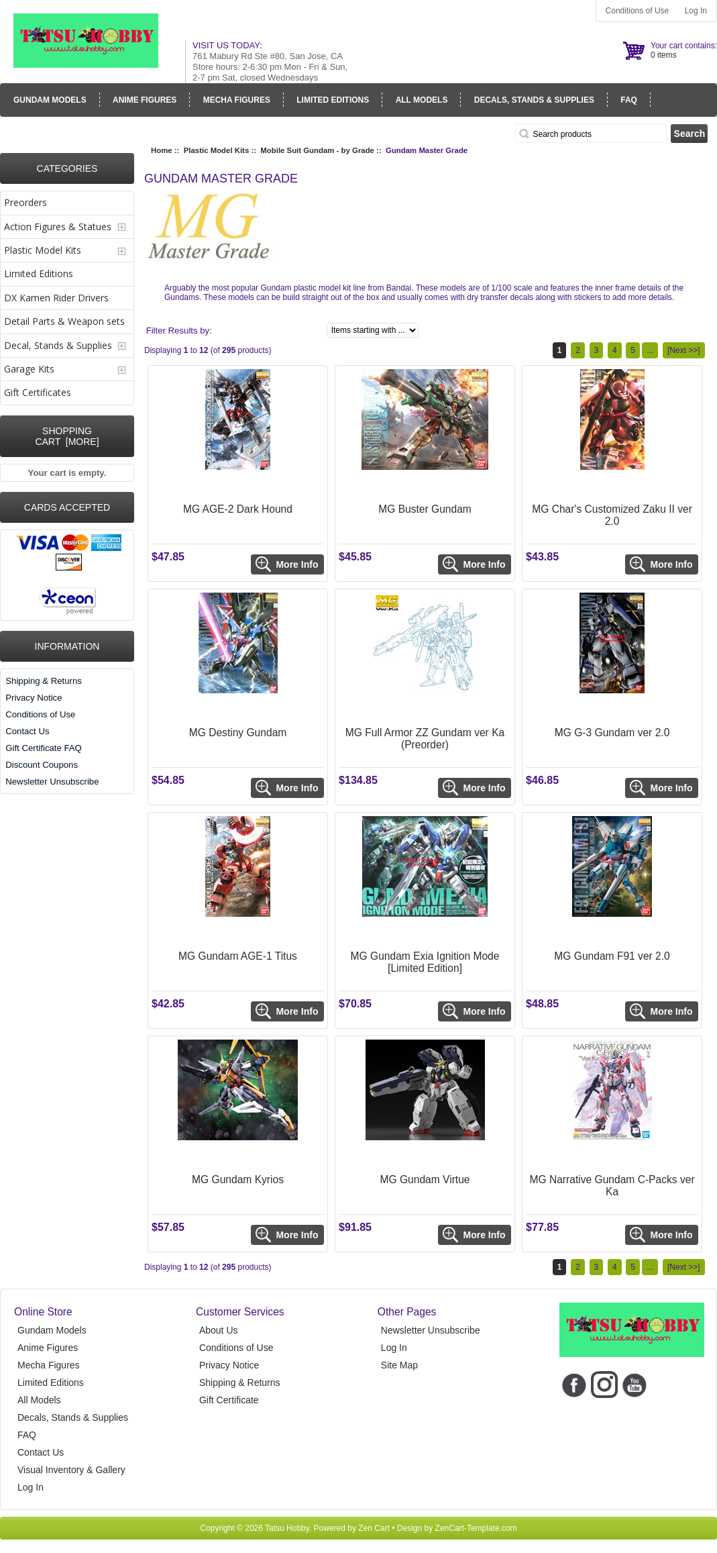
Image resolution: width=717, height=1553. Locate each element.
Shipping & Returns (43, 681)
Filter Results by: (179, 330)
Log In (696, 10)
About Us (218, 1330)
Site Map (399, 1365)
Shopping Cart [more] (67, 436)
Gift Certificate (229, 1400)
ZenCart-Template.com (476, 1528)
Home (161, 150)
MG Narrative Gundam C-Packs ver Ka (611, 1185)
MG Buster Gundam (425, 509)
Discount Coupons (41, 765)
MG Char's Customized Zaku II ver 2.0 (612, 515)
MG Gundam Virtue (425, 1179)
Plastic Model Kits (216, 150)
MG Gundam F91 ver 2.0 (611, 956)
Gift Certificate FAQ (43, 748)
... (650, 350)
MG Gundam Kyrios (238, 1179)
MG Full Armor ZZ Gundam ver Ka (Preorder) (424, 738)
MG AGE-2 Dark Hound (237, 509)
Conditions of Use (637, 10)
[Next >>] (683, 350)
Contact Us (27, 731)
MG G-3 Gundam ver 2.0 (612, 732)
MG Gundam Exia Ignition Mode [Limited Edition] (425, 962)
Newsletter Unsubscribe (52, 781)
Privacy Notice (33, 698)
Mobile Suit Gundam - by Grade (317, 150)
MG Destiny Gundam (238, 732)
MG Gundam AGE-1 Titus (237, 956)
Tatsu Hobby (287, 1528)
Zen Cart (374, 1528)
